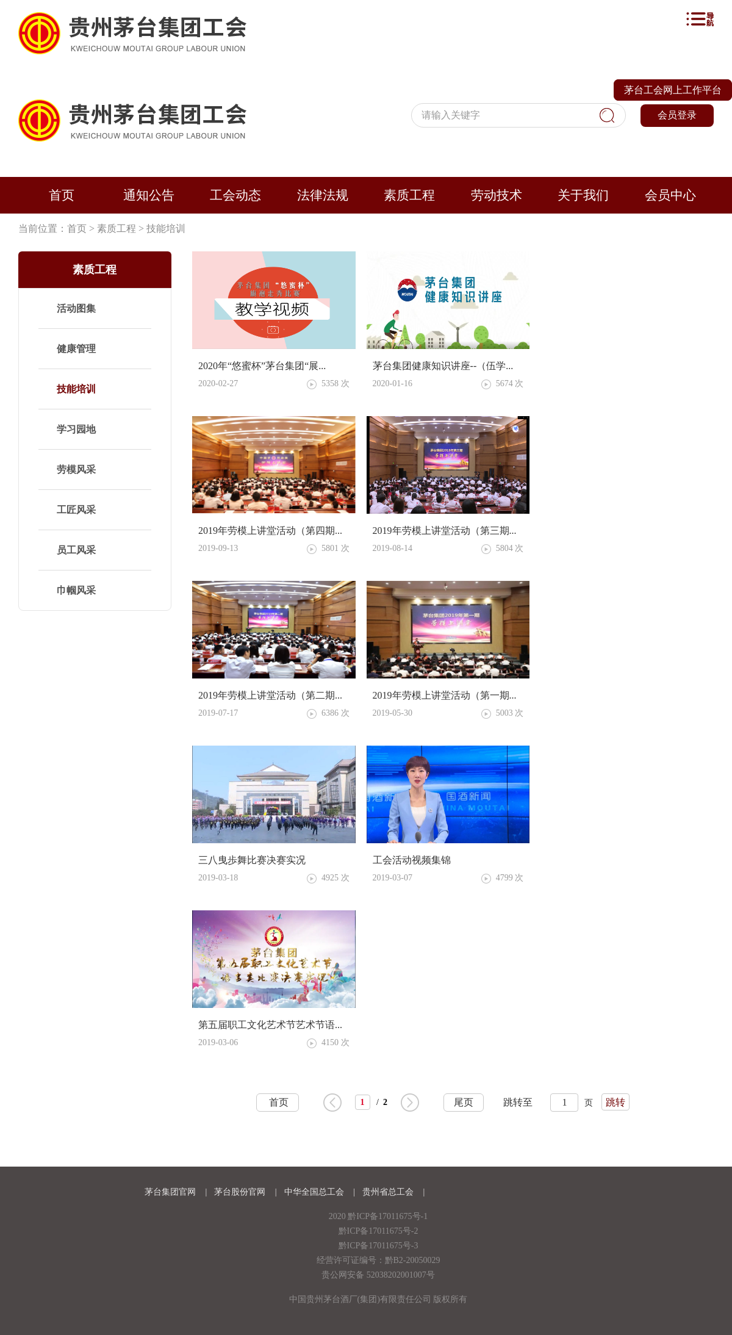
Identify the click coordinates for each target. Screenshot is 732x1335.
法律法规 (322, 195)
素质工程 (409, 195)
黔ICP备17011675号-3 (378, 1245)
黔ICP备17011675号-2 (378, 1231)
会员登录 (677, 115)
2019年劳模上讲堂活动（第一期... (445, 695)
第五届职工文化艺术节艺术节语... (270, 1025)
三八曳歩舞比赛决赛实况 (252, 860)
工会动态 (235, 195)
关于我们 (583, 195)
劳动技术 (496, 195)
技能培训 (165, 228)
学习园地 (76, 429)
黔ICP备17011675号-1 (388, 1216)
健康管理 (76, 349)
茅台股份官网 (239, 1191)
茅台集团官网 (170, 1191)
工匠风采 (76, 510)
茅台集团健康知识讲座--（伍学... (443, 366)
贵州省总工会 (389, 1191)
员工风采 (76, 550)
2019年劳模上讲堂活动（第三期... (445, 530)
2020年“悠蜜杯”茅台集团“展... (262, 366)
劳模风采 (76, 469)
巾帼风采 (76, 590)
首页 (61, 195)
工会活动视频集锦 (412, 860)
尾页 (463, 1102)
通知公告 (148, 195)
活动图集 (76, 308)
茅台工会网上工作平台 (673, 90)
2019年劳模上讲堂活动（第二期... (270, 695)
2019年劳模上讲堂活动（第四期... (270, 530)
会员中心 (670, 195)
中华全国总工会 (315, 1191)
